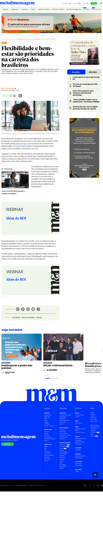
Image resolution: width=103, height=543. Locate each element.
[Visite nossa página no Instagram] (93, 485)
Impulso (62, 450)
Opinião (46, 422)
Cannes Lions (47, 453)
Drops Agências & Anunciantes (64, 421)
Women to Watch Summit (79, 416)
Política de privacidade (94, 418)
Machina (62, 456)
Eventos (25, 9)
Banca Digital (47, 437)
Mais (33, 9)
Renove (93, 414)
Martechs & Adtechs (65, 435)
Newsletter (66, 3)
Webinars (46, 435)
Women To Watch (48, 426)
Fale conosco (94, 421)
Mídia (45, 418)
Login (85, 3)
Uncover (62, 461)
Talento (62, 424)
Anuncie (93, 416)
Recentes (76, 72)
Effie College (78, 465)
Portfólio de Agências (73, 9)
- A (4, 96)
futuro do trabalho (28, 317)
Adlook (61, 468)
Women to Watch (58, 9)
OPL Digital (63, 446)
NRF (45, 450)
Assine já (7, 444)
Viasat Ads (62, 457)
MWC (45, 448)
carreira (39, 317)
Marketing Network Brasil (80, 429)
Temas (7, 317)
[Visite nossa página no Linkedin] (97, 485)
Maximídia (47, 457)
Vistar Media (63, 454)
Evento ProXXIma (49, 455)
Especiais (15, 9)
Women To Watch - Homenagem (80, 443)
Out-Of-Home (63, 433)
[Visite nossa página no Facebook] (85, 485)
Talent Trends (21, 143)
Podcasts (46, 431)
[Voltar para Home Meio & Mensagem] (17, 3)
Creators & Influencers (63, 430)
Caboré (46, 461)
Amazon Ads (63, 444)
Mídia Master (78, 423)
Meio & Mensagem (7, 88)
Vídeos (46, 433)
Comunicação (10, 39)
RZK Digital (63, 464)
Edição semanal (44, 9)
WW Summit (47, 452)
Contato (76, 3)
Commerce (62, 439)
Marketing (47, 417)
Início (3, 39)
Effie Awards (96, 9)
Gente (45, 420)
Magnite (62, 459)
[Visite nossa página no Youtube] (102, 485)
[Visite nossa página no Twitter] (89, 485)
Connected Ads (64, 437)
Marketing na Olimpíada (63, 417)
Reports (46, 440)
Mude (61, 463)
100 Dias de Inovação (65, 415)
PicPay (61, 448)
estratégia (16, 317)
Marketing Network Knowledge (80, 439)
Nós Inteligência (64, 452)
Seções (5, 9)
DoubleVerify (63, 466)
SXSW (45, 446)
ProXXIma (86, 9)
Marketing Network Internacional (80, 457)
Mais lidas (93, 72)
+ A (7, 96)
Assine (94, 3)
